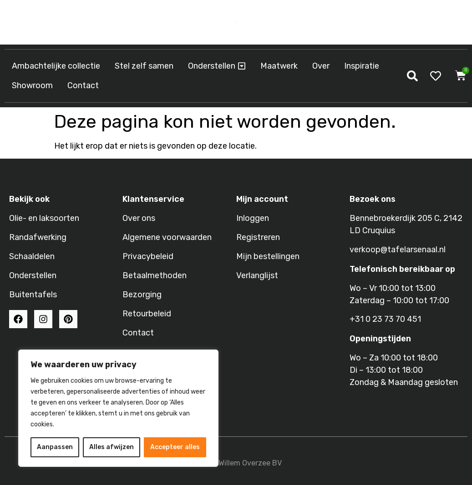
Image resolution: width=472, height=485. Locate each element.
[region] (118, 408)
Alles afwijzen (111, 447)
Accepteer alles (175, 447)
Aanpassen (55, 447)
